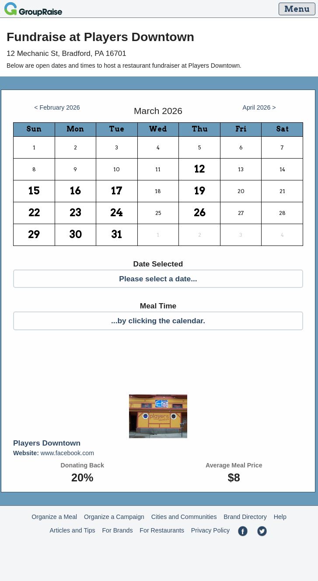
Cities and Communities (184, 516)
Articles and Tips (72, 530)
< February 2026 (57, 107)
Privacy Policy (210, 530)
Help (280, 516)
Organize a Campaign (114, 516)
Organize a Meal (54, 516)
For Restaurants (162, 530)
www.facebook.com (53, 453)
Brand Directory (245, 516)
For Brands (117, 530)
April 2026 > (259, 107)
